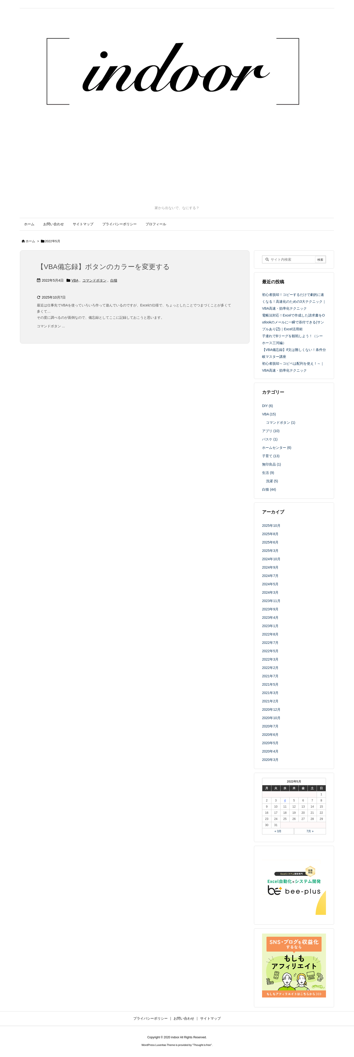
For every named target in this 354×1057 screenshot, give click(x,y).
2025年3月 (270, 551)
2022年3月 (270, 659)
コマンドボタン (94, 280)
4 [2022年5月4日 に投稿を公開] (285, 800)
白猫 (113, 280)
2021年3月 (270, 693)
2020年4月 (270, 751)
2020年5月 (270, 743)
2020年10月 (271, 718)
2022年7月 (270, 643)
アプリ (271, 431)
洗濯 (272, 481)
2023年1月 (270, 626)
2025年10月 (271, 526)
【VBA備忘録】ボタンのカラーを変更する (103, 267)
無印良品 (271, 464)
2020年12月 (271, 709)
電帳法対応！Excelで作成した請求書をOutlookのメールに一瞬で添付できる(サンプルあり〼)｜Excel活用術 (293, 322)
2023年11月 (271, 601)
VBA (75, 280)
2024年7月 (270, 576)
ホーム (30, 241)
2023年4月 (270, 617)
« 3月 (278, 831)
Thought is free (202, 1044)
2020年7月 (270, 726)
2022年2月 (270, 668)
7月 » (310, 831)
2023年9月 (270, 609)
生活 (268, 473)
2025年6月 (270, 542)
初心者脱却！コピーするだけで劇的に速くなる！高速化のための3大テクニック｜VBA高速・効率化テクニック (294, 301)
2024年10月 (271, 559)
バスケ (270, 439)
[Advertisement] (177, 168)
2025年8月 (270, 534)
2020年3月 (270, 760)
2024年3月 (270, 592)
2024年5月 (270, 584)
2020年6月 (270, 735)
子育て (271, 456)
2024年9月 (270, 567)
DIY (267, 406)
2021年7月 (270, 676)
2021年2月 (270, 701)
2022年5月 (270, 651)
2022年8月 (270, 634)
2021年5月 (270, 684)
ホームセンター (276, 448)
